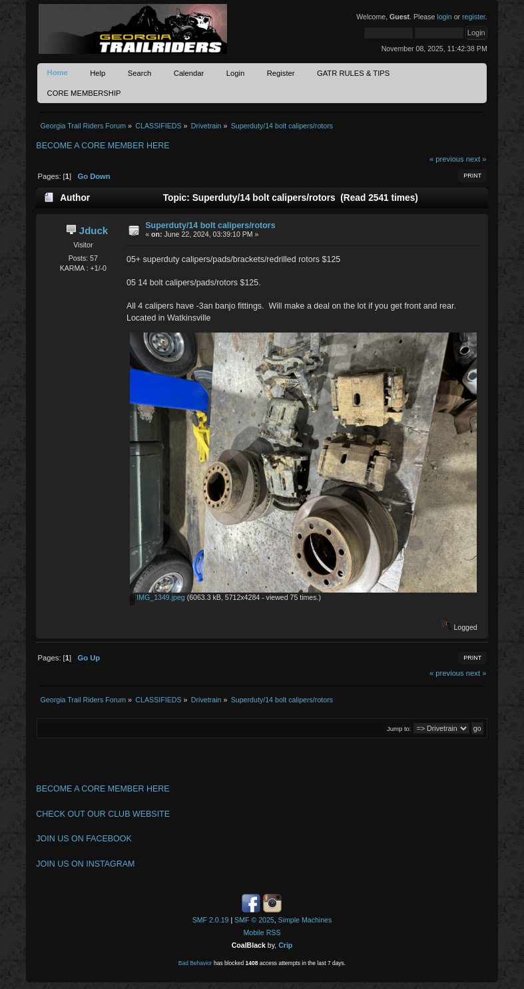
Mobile (254, 932)
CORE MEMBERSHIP (84, 93)
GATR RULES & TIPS (353, 73)
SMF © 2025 (254, 920)
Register (281, 73)
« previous (446, 159)
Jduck (93, 230)
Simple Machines (305, 920)
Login (235, 73)
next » (476, 159)
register (473, 17)
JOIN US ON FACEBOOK (83, 838)
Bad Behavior (195, 963)
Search (140, 73)
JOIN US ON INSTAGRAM (85, 864)
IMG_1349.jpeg (157, 597)
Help (97, 73)
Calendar (189, 73)
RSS (273, 932)
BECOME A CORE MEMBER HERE (102, 145)
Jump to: (399, 728)
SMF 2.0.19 (210, 920)
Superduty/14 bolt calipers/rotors (210, 225)
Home (57, 72)
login (444, 17)
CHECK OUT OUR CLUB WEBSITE (103, 814)
